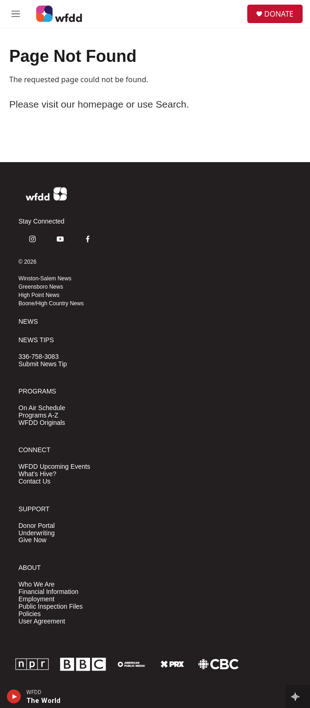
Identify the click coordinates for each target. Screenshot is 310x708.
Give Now (32, 540)
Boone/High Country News (50, 303)
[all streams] (298, 696)
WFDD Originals (41, 422)
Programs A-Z (38, 415)
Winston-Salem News (45, 278)
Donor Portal (36, 525)
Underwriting (36, 533)
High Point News (39, 295)
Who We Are (36, 584)
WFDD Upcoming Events (54, 466)
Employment (36, 599)
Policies (29, 614)
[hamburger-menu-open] (15, 14)
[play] (14, 696)
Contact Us (34, 481)
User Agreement (41, 621)
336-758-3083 (38, 356)
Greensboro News (40, 287)
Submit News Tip (42, 364)
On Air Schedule (41, 408)
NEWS (28, 321)
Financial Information (48, 591)
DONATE (278, 14)
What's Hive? (37, 474)
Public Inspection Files (50, 606)
